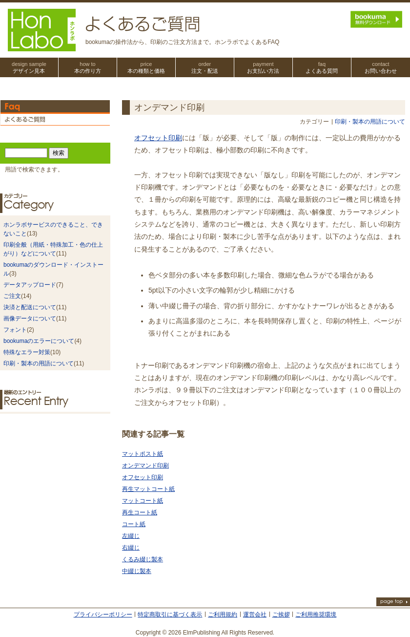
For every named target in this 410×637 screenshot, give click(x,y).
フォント (15, 329)
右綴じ (131, 547)
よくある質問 (322, 67)
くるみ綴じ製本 (142, 559)
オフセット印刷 (158, 138)
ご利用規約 (222, 614)
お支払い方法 (263, 67)
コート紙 (133, 524)
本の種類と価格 (146, 67)
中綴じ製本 (136, 571)
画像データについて (29, 318)
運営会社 (254, 614)
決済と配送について (29, 307)
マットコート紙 (142, 500)
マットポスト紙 (142, 453)
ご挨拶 (281, 614)
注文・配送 (205, 67)
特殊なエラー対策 (26, 352)
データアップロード (29, 284)
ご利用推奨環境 (315, 614)
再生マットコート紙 (148, 489)
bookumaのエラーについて (38, 341)
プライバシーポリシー (103, 614)
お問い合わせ (380, 67)
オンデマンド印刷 (145, 465)
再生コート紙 (139, 512)
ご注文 (12, 296)
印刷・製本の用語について (370, 121)
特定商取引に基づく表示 (170, 614)
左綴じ (131, 535)
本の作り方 (88, 67)
